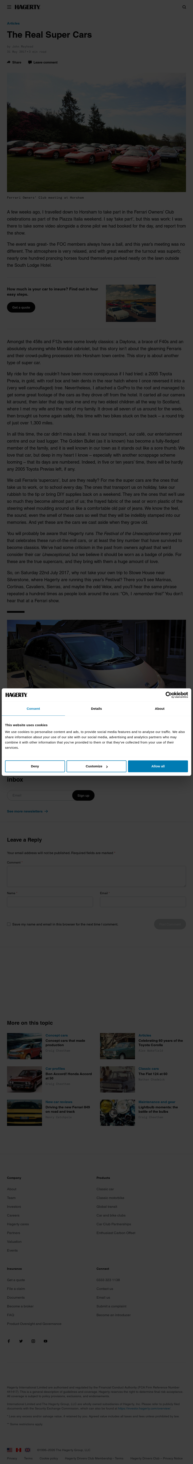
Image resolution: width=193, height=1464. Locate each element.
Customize (97, 766)
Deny (35, 766)
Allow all (158, 766)
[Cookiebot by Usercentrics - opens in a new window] (169, 695)
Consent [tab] (33, 708)
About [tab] (160, 708)
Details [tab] (96, 708)
